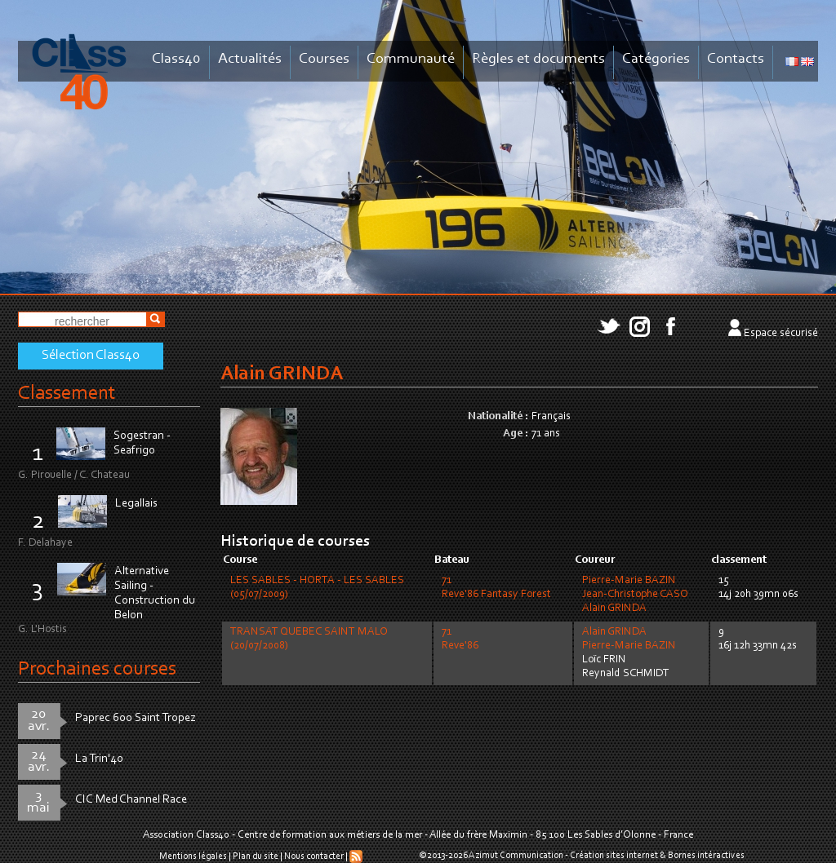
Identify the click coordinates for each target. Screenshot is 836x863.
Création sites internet (614, 856)
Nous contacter (314, 856)
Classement (67, 393)
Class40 (176, 59)
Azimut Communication (516, 856)
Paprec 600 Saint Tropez (135, 718)
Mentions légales (193, 856)
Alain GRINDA (614, 608)
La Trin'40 (99, 759)
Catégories (656, 59)
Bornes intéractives (706, 856)
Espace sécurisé (781, 333)
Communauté (411, 59)
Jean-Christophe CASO (635, 594)
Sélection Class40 (91, 355)
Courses (324, 59)
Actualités (250, 59)
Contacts (735, 59)
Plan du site (255, 856)
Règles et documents (538, 59)
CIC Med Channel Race (131, 800)
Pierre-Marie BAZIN (629, 580)
